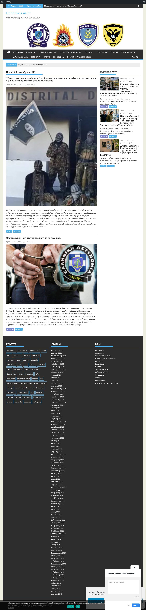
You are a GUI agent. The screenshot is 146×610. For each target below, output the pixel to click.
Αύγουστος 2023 (57, 438)
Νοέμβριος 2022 (57, 462)
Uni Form (122, 81)
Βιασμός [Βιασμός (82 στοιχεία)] (26, 360)
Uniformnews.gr (18, 13)
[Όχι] (143, 605)
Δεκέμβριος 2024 (57, 394)
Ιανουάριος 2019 (58, 566)
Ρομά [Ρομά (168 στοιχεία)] (32, 393)
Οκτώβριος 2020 (57, 531)
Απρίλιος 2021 (57, 514)
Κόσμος (9, 231)
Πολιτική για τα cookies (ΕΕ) (79, 57)
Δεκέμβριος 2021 (57, 492)
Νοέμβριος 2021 (57, 495)
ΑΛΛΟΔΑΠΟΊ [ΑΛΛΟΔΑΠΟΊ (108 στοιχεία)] (11, 351)
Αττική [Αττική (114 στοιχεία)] (19, 360)
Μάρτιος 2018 (56, 594)
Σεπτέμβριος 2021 (58, 501)
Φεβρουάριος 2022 (58, 487)
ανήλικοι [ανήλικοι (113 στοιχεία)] (10, 402)
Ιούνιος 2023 (56, 443)
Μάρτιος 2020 (56, 550)
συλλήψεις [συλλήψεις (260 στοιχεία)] (37, 402)
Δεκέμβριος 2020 (57, 525)
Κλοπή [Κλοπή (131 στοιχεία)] (21, 374)
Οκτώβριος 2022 (57, 465)
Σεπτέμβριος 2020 (58, 534)
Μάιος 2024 (55, 413)
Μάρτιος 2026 (56, 353)
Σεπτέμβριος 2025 (58, 369)
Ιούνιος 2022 (56, 476)
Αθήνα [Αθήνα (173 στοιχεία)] (44, 351)
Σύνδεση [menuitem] (8, 2)
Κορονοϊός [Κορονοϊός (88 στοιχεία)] (29, 374)
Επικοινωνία (58, 57)
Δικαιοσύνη (31, 52)
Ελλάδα (114, 52)
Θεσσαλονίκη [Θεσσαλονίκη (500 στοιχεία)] (11, 374)
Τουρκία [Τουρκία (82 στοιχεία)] (10, 397)
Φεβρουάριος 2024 (58, 421)
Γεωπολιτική (102, 52)
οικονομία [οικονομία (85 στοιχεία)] (27, 402)
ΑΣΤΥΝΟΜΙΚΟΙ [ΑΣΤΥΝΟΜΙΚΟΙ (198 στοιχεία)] (22, 351)
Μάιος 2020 (55, 544)
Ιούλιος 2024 (56, 408)
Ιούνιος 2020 (56, 542)
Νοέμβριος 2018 (57, 572)
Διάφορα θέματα (20, 57)
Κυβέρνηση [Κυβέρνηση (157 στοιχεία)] (11, 379)
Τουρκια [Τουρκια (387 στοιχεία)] (18, 397)
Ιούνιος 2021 (56, 509)
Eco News (89, 52)
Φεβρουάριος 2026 (58, 356)
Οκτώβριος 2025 (57, 367)
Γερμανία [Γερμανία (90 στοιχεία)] (34, 360)
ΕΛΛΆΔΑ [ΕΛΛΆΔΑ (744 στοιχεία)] (32, 365)
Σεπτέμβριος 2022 (58, 468)
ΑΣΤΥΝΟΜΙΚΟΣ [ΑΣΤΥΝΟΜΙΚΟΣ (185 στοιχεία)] (34, 351)
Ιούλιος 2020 (56, 539)
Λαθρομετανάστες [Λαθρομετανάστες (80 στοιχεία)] (23, 379)
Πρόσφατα (16, 231)
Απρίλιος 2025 (57, 383)
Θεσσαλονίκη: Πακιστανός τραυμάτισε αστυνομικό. (33, 238)
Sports (47, 57)
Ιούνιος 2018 (56, 586)
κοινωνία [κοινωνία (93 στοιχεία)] (18, 402)
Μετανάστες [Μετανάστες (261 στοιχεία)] (19, 388)
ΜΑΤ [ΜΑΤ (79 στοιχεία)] (41, 379)
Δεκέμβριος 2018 (57, 569)
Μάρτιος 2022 (56, 484)
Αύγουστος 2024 (57, 405)
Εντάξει (70, 606)
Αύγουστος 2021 (57, 503)
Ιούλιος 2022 (56, 473)
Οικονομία (35, 57)
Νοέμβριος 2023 (57, 429)
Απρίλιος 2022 (57, 482)
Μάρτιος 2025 (56, 386)
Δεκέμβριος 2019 (57, 558)
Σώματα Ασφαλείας (48, 52)
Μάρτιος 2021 (56, 517)
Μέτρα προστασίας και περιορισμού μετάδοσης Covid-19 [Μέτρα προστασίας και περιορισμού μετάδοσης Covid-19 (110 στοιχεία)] (26, 383)
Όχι (78, 606)
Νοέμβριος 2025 (57, 364)
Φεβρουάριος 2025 (58, 388)
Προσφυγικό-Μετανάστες (70, 52)
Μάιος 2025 (55, 380)
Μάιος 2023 (55, 446)
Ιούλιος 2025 (56, 375)
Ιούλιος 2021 (56, 506)
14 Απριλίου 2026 (125, 79)
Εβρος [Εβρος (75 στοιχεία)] (9, 369)
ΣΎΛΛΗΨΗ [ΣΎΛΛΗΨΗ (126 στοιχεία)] (39, 393)
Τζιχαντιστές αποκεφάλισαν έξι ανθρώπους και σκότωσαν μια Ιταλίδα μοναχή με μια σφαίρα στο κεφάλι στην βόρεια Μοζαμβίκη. (51, 79)
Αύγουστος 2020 (57, 536)
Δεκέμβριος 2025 (57, 361)
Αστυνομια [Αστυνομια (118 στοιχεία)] (10, 360)
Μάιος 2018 (55, 588)
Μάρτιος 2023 (56, 451)
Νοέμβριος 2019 (57, 561)
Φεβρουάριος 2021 (58, 520)
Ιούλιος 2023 (56, 440)
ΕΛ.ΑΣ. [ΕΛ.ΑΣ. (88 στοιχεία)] (26, 365)
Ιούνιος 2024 (56, 410)
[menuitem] (2, 2)
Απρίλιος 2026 (57, 350)
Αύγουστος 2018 (57, 580)
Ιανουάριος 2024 (58, 424)
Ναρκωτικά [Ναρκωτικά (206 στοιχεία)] (29, 388)
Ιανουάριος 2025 (58, 391)
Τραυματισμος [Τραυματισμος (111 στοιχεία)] (38, 397)
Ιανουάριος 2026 (58, 358)
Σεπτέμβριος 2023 (58, 435)
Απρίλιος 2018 (57, 591)
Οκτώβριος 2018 (57, 575)
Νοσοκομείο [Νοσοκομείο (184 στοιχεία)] (40, 388)
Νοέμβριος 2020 (57, 528)
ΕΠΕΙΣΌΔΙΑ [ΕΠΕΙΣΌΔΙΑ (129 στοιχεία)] (41, 365)
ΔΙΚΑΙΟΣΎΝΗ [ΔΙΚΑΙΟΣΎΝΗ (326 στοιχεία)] (11, 365)
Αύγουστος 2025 (57, 372)
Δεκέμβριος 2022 (57, 460)
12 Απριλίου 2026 (125, 108)
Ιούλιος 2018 (56, 583)
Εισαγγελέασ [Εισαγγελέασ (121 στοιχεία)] (17, 369)
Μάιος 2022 (55, 479)
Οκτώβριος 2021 (57, 498)
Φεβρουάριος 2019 (58, 564)
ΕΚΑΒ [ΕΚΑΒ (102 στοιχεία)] (19, 365)
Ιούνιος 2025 (56, 377)
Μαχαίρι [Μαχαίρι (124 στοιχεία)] (10, 388)
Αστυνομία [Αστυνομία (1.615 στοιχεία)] (36, 355)
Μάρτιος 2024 (56, 419)
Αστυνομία (18, 52)
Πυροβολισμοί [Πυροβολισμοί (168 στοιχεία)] (23, 393)
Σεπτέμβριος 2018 (58, 577)
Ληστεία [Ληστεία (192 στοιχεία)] (35, 379)
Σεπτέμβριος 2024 (58, 402)
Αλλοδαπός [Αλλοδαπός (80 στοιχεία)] (18, 355)
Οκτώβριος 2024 (57, 399)
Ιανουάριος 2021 (58, 523)
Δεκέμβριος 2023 (57, 427)
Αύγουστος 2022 (57, 471)
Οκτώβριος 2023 (57, 432)
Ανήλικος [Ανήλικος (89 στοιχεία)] (27, 355)
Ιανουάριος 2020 (58, 555)
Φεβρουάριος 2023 (58, 454)
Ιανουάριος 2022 (58, 490)
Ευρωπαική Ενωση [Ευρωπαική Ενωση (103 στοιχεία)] (31, 369)
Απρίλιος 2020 (57, 547)
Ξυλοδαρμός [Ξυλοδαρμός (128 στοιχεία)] (11, 393)
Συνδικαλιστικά (128, 52)
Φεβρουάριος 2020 (58, 553)
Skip (128, 605)
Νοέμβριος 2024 (57, 397)
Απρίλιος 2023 (57, 449)
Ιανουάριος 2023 (58, 457)
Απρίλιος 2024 (57, 416)
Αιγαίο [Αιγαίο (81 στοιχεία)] (9, 355)
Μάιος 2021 (55, 512)
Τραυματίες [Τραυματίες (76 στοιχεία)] (27, 397)
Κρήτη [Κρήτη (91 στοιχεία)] (37, 374)
